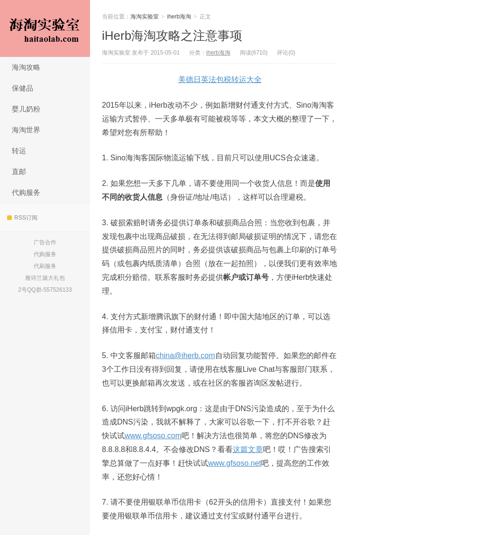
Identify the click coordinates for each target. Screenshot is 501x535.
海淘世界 (26, 130)
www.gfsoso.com (153, 436)
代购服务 (26, 192)
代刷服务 (45, 266)
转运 (19, 151)
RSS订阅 (22, 217)
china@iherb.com (185, 355)
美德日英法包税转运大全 (220, 79)
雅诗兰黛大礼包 (45, 278)
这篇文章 (248, 449)
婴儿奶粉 (26, 109)
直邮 (19, 171)
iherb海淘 (179, 16)
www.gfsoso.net (234, 463)
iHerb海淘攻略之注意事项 (172, 35)
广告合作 (45, 242)
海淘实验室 (45, 28)
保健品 (22, 88)
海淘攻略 (26, 67)
